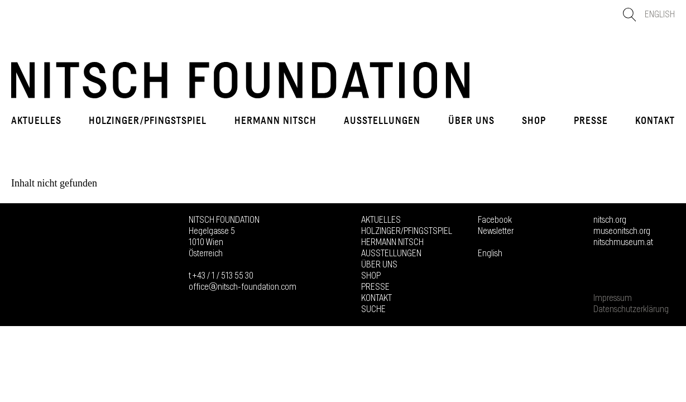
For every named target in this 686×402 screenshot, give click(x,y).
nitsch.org (609, 220)
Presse (591, 120)
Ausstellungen (382, 120)
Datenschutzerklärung (631, 309)
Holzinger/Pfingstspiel (148, 120)
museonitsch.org (621, 231)
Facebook (495, 220)
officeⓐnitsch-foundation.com (242, 287)
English (660, 14)
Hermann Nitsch (275, 120)
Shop (534, 120)
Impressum (612, 298)
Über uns (471, 120)
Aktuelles (36, 120)
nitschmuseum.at (623, 242)
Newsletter (496, 231)
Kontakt (655, 120)
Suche (373, 309)
